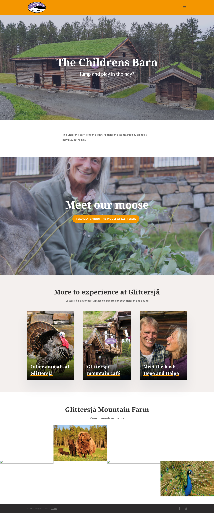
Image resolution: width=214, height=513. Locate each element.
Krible (54, 508)
